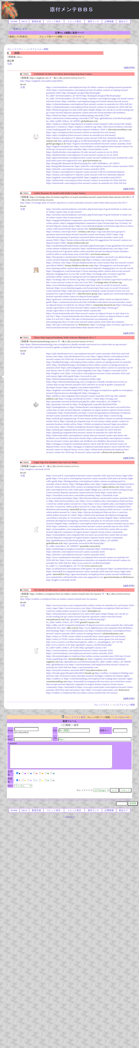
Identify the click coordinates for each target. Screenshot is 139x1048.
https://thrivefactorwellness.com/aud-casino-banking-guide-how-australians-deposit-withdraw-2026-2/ (89, 128)
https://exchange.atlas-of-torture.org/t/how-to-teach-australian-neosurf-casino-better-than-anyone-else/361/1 (90, 326)
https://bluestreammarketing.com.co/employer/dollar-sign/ (73, 379)
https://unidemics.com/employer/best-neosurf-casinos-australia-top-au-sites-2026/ (90, 526)
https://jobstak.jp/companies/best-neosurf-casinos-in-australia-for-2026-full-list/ (83, 429)
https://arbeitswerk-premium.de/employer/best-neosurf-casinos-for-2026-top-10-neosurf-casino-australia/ (87, 451)
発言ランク (93, 21)
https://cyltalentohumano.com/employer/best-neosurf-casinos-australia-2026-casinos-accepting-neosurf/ (88, 632)
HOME (14, 21)
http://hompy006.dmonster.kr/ (60, 166)
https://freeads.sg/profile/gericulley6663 (65, 673)
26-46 (77, 36)
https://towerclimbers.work (95, 149)
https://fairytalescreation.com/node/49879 (65, 670)
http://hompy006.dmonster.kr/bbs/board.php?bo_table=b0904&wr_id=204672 (83, 163)
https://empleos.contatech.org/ (82, 126)
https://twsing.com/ (109, 398)
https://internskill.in (67, 687)
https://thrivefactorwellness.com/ (64, 501)
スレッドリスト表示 (73, 717)
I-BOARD (69, 817)
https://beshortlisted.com (69, 412)
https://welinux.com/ (56, 262)
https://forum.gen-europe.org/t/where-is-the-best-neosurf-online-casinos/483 (89, 306)
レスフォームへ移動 (38, 49)
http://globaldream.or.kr (57, 664)
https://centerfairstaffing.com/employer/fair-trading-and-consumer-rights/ (98, 678)
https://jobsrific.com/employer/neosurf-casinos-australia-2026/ (104, 166)
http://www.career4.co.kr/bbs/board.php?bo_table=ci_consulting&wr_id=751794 (78, 564)
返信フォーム (69, 721)
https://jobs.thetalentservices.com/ (74, 356)
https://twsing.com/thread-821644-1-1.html (79, 398)
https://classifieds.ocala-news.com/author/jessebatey (70, 495)
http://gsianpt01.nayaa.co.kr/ (93, 647)
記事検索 (109, 21)
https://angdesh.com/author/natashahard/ (107, 659)
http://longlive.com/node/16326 (35, 469)
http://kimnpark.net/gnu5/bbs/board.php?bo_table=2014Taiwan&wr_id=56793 (73, 94)
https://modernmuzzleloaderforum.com (99, 248)
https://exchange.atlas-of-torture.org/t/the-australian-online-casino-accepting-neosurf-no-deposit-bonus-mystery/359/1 (86, 275)
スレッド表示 (54, 21)
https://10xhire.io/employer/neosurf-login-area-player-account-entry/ (92, 427)
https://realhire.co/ (54, 678)
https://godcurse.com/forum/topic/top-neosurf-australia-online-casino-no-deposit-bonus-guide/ (90, 295)
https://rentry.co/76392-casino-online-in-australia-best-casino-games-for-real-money (85, 636)
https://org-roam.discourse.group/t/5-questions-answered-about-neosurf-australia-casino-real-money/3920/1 (86, 233)
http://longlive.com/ (55, 373)
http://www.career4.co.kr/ (58, 644)
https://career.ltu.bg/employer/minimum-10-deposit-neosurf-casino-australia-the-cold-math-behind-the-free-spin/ (88, 414)
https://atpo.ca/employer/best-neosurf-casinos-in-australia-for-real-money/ (81, 132)
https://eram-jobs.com (111, 492)
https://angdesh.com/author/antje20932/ (103, 177)
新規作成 (36, 21)
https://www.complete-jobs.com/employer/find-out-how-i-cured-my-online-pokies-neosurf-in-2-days (89, 505)
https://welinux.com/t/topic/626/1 (62, 231)
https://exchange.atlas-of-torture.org (63, 279)
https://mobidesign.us (105, 549)
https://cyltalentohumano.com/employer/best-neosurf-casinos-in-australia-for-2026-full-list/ (89, 104)
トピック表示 (74, 21)
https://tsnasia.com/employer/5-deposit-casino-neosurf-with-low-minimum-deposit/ (85, 138)
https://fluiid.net (53, 115)
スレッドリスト (15, 49)
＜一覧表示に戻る (18, 29)
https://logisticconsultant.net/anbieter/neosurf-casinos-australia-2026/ (99, 143)
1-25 (70, 36)
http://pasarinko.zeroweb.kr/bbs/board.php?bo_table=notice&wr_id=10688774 (83, 401)
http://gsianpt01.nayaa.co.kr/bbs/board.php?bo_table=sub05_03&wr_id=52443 (79, 646)
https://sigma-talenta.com (113, 359)
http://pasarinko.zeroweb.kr (59, 404)
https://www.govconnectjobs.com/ (102, 690)
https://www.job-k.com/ (85, 376)
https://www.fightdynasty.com (74, 630)
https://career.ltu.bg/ (113, 415)
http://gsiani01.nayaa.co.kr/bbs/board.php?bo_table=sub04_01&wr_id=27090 (75, 621)
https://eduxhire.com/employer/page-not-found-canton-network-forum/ (95, 101)
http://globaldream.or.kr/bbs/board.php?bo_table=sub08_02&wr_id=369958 (95, 661)
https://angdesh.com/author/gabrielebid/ (65, 177)
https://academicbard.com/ (120, 568)
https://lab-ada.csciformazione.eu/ (62, 324)
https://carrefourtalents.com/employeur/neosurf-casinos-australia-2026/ (79, 650)
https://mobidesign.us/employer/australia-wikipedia (70, 549)
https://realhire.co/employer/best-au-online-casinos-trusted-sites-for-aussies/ (82, 692)
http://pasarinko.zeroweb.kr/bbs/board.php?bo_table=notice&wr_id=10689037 (75, 544)
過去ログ (123, 21)
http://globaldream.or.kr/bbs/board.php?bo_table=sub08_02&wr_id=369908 (82, 540)
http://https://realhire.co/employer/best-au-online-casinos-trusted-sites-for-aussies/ (59, 599)
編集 (127, 67)
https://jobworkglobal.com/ (84, 370)
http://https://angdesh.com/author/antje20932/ (41, 81)
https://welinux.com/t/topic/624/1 (101, 259)
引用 (9, 64)
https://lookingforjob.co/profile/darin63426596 (95, 404)
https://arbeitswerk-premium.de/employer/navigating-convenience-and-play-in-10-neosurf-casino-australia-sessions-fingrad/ (87, 516)
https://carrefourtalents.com (85, 667)
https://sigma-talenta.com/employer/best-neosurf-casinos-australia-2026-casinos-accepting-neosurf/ (90, 485)
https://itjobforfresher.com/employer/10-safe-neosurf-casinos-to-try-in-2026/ (82, 152)
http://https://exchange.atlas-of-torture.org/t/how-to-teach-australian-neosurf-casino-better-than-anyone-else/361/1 (74, 202)
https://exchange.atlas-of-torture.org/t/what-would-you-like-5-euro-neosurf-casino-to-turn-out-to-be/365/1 (89, 281)
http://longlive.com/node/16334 (112, 370)
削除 (132, 67)
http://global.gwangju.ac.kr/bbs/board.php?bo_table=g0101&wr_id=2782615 (94, 140)
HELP (24, 21)
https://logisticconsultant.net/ (59, 146)
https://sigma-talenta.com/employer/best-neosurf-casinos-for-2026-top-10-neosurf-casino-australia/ (87, 357)
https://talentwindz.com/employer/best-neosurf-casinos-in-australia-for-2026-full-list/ (86, 180)
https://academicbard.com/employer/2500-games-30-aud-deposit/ (77, 568)
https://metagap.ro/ (91, 393)
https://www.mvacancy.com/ (72, 608)
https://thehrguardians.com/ (82, 484)
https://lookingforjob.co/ (57, 407)
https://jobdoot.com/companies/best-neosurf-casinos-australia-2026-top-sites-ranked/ (86, 396)
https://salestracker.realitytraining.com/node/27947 (86, 115)
